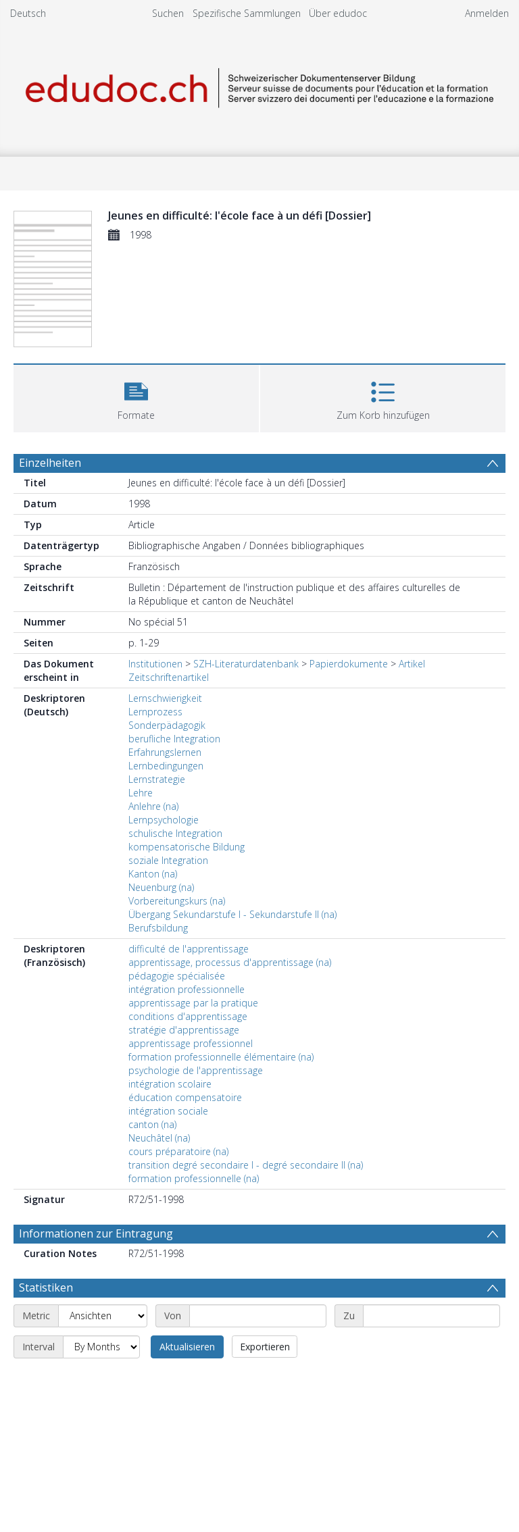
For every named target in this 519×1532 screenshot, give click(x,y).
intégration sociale (168, 1110)
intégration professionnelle (186, 989)
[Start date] (257, 1315)
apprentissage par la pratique (193, 1002)
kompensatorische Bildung (186, 846)
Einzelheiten (50, 462)
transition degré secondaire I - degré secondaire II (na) (245, 1164)
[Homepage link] (259, 85)
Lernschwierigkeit (165, 698)
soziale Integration (168, 860)
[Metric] (102, 1315)
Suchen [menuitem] (168, 13)
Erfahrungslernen (164, 752)
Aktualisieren (187, 1346)
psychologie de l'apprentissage (195, 1070)
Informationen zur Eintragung (96, 1233)
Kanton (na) (152, 873)
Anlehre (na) (153, 806)
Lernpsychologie (163, 819)
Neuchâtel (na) (159, 1137)
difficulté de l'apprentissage (188, 948)
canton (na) (152, 1124)
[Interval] (101, 1346)
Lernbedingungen (165, 765)
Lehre (140, 792)
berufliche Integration (174, 738)
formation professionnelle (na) (193, 1178)
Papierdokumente (349, 663)
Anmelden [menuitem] (487, 13)
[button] (136, 397)
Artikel (412, 663)
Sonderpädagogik (166, 725)
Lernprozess (155, 711)
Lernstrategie (156, 779)
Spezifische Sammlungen (247, 13)
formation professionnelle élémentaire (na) (221, 1056)
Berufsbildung (158, 927)
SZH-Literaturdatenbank (246, 663)
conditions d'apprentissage (187, 1016)
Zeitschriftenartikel (168, 677)
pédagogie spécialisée (176, 975)
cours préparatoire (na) (178, 1151)
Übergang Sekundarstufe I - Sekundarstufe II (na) (232, 914)
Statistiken (46, 1287)
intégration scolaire (170, 1083)
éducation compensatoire (185, 1097)
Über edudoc (338, 13)
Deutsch (28, 13)
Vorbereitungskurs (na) (176, 900)
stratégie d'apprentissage (183, 1029)
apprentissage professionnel (190, 1043)
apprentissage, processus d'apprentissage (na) (229, 962)
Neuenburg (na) (161, 887)
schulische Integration (175, 833)
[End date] (431, 1315)
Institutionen (155, 663)
